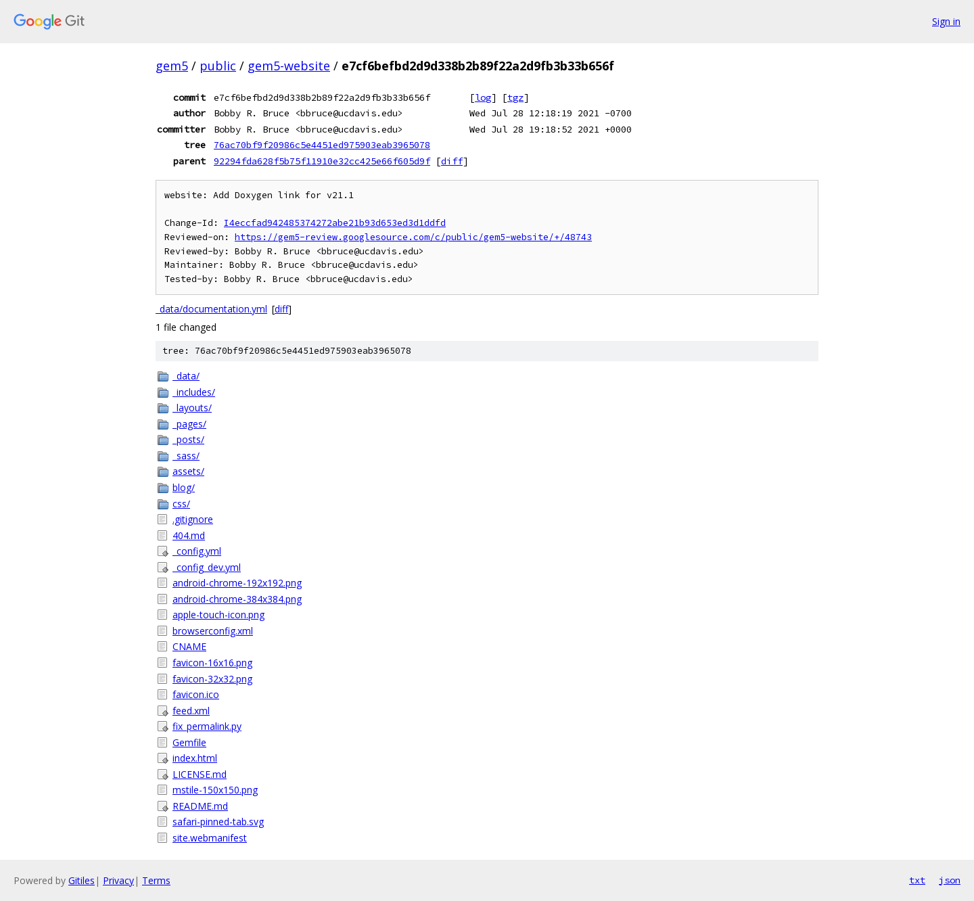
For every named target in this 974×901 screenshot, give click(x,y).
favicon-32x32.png (212, 678)
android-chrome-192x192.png (237, 582)
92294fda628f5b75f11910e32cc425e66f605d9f (322, 161)
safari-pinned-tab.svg (218, 821)
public (218, 65)
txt (917, 880)
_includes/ (193, 392)
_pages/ (189, 423)
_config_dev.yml (206, 567)
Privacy (118, 880)
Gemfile (189, 742)
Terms (156, 880)
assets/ (188, 471)
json (949, 880)
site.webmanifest (209, 837)
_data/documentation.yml (211, 308)
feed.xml (191, 710)
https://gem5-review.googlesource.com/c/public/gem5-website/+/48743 (413, 237)
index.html (194, 758)
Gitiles (81, 880)
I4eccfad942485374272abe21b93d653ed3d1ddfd (335, 223)
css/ (181, 503)
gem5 (172, 65)
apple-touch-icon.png (218, 614)
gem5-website (289, 65)
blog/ (183, 487)
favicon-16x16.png (212, 662)
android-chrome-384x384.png (237, 599)
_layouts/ (192, 407)
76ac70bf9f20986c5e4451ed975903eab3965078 (322, 145)
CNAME (189, 646)
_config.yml (196, 551)
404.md (188, 535)
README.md (200, 806)
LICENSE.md (199, 774)
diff (452, 161)
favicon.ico (195, 694)
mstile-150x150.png (215, 789)
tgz (515, 97)
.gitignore (192, 519)
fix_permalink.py (206, 726)
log (483, 97)
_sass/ (186, 455)
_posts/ (188, 439)
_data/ (186, 375)
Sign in (946, 21)
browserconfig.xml (212, 630)
